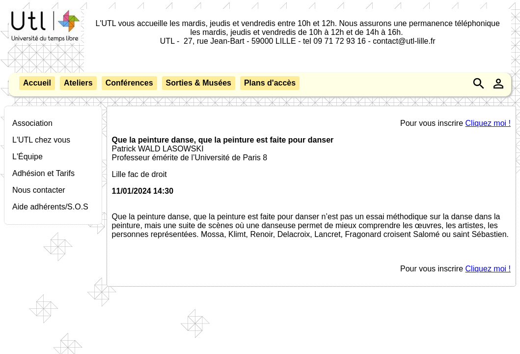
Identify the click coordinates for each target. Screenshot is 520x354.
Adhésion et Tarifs (43, 173)
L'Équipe (27, 156)
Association (32, 123)
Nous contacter (38, 190)
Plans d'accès (270, 83)
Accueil (37, 83)
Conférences (129, 83)
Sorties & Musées (198, 83)
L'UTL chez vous (41, 140)
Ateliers (78, 83)
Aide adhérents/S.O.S (50, 207)
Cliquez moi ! (488, 123)
